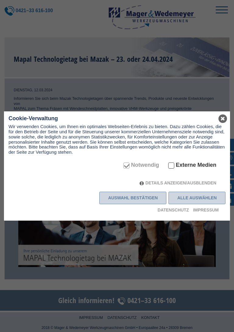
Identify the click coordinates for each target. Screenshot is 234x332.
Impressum (206, 210)
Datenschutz (173, 210)
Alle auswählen (197, 197)
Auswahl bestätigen (133, 197)
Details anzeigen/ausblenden (180, 182)
